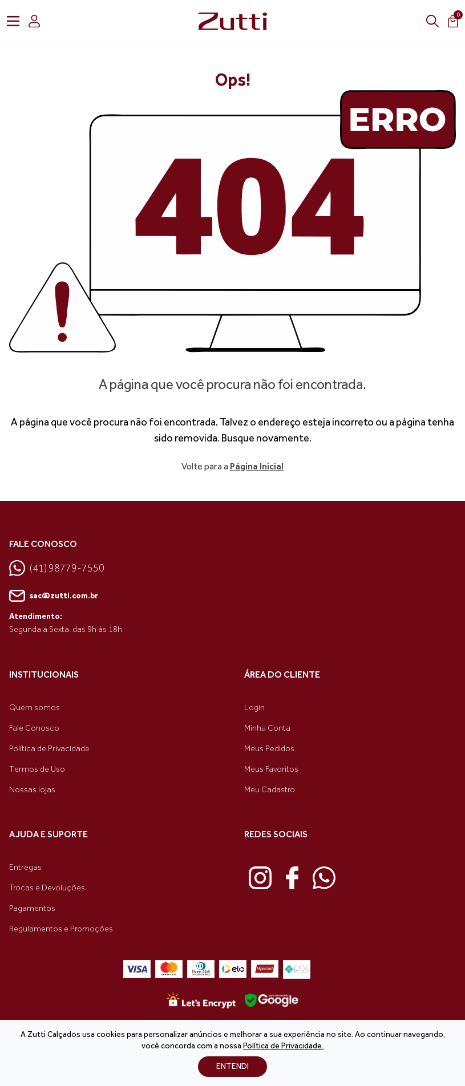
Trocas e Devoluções (47, 888)
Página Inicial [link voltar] (257, 466)
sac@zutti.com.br (53, 596)
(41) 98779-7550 (56, 568)
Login (254, 707)
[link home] (233, 21)
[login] (34, 21)
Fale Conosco (34, 728)
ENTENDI (232, 1066)
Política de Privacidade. (283, 1046)
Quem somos (34, 707)
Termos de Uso (37, 769)
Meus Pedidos (269, 748)
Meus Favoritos (271, 769)
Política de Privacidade (49, 748)
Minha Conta (267, 728)
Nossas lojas (32, 790)
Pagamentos (32, 908)
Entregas (25, 867)
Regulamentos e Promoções (61, 929)
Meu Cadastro (269, 790)
